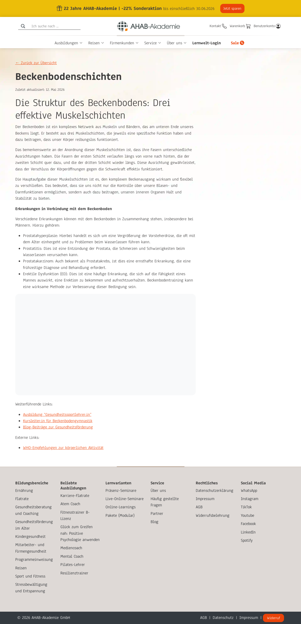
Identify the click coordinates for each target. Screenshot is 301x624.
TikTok (246, 507)
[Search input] (55, 26)
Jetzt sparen (232, 8)
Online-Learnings (121, 507)
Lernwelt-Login (206, 43)
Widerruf (273, 618)
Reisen (94, 43)
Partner (157, 513)
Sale (235, 43)
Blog (154, 522)
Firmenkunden (122, 43)
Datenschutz (223, 617)
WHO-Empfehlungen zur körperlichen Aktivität (63, 447)
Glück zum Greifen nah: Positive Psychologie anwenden (80, 533)
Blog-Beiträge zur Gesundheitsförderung (58, 427)
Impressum (205, 499)
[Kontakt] (218, 26)
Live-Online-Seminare (125, 499)
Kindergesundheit (30, 536)
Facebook (248, 523)
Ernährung (24, 490)
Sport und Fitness (30, 576)
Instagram (249, 499)
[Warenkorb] (240, 26)
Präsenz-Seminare (121, 490)
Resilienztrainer (74, 573)
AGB (199, 507)
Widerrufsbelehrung (212, 515)
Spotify (247, 540)
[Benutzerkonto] (267, 26)
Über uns (174, 43)
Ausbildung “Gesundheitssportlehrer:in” (57, 414)
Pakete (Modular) (120, 515)
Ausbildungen (66, 43)
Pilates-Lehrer (72, 564)
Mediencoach (71, 548)
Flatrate (22, 499)
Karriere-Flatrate (74, 495)
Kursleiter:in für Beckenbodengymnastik (57, 421)
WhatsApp (249, 490)
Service (150, 43)
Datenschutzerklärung (214, 490)
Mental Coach (71, 556)
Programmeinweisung (34, 559)
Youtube (247, 515)
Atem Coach (70, 504)
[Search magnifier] (23, 26)
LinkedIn (248, 532)
